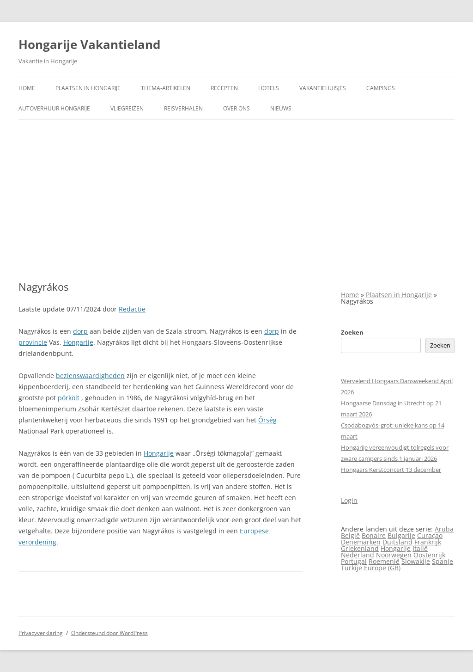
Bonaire (374, 535)
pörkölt (68, 397)
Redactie (132, 309)
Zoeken (352, 332)
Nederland (357, 554)
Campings (380, 88)
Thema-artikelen (165, 88)
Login (349, 500)
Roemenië (384, 561)
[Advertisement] (236, 189)
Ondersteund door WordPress (109, 633)
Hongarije (78, 342)
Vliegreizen (127, 108)
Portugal (354, 561)
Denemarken (361, 542)
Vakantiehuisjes (322, 88)
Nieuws (280, 108)
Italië (420, 548)
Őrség (267, 419)
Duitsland (397, 542)
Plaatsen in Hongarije (88, 88)
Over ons (236, 108)
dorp (80, 331)
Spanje (442, 561)
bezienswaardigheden (90, 375)
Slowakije (415, 561)
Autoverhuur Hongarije (54, 108)
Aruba (444, 529)
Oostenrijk (429, 554)
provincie (32, 342)
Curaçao (430, 535)
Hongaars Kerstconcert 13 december (391, 469)
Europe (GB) (382, 567)
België (350, 535)
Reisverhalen (183, 108)
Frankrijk (427, 542)
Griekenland (360, 548)
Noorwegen (394, 554)
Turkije (351, 567)
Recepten (224, 88)
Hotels (268, 88)
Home (26, 88)
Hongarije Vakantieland (89, 44)
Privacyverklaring (40, 633)
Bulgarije (401, 535)
